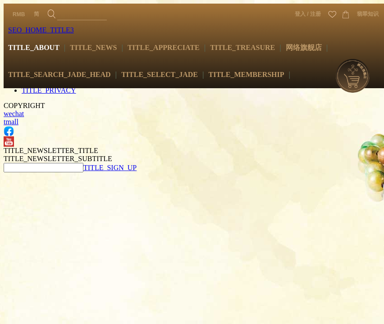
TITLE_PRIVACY (49, 90)
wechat (14, 113)
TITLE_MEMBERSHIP (246, 74)
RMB (19, 14)
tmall (11, 122)
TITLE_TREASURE (242, 47)
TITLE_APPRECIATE (164, 47)
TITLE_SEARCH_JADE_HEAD (59, 74)
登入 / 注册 (308, 14)
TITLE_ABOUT (33, 47)
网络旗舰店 (304, 47)
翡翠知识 (368, 14)
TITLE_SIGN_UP (110, 167)
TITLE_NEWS (93, 47)
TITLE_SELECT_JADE (159, 74)
